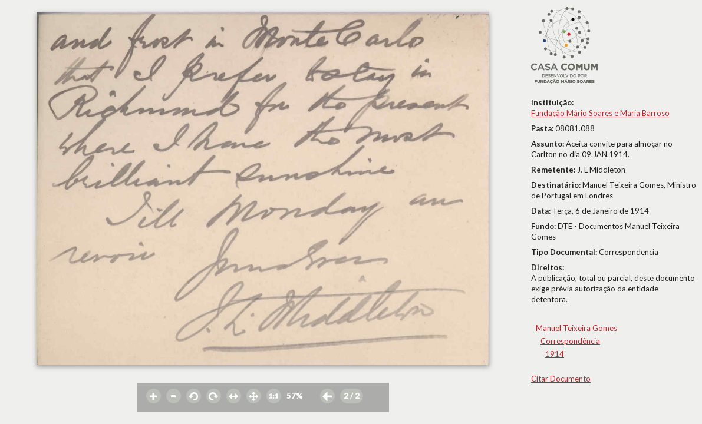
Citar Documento (561, 378)
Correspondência (570, 341)
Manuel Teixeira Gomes (576, 328)
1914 (554, 354)
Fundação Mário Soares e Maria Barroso (600, 113)
